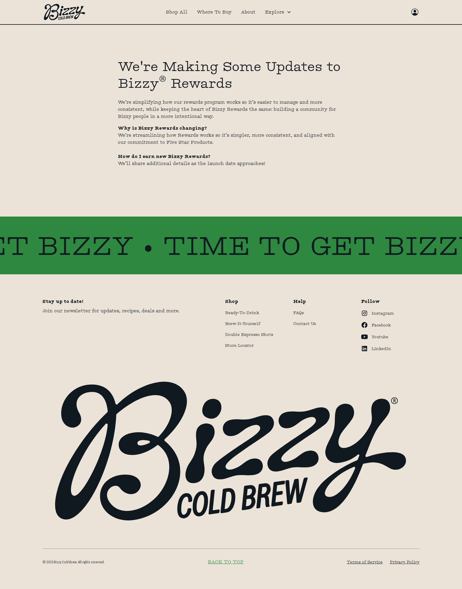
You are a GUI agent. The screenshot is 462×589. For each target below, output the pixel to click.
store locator (239, 345)
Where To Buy (214, 12)
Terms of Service (365, 562)
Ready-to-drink (242, 313)
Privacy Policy (405, 562)
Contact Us (304, 323)
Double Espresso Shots (249, 334)
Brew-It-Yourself (242, 323)
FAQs (298, 313)
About (248, 12)
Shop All (176, 12)
